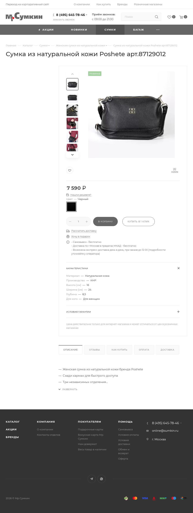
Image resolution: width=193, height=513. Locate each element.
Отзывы (94, 349)
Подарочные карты (90, 429)
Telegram (92, 479)
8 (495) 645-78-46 (70, 15)
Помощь (125, 421)
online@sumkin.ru (165, 430)
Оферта (123, 458)
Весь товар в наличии (92, 449)
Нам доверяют (87, 444)
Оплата (144, 349)
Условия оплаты (128, 434)
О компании (45, 429)
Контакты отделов (48, 434)
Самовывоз (125, 429)
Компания (46, 421)
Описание (70, 349)
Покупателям (89, 421)
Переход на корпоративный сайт (27, 4)
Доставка (167, 349)
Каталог (13, 421)
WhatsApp (101, 479)
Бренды (12, 437)
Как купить (119, 349)
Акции (11, 429)
